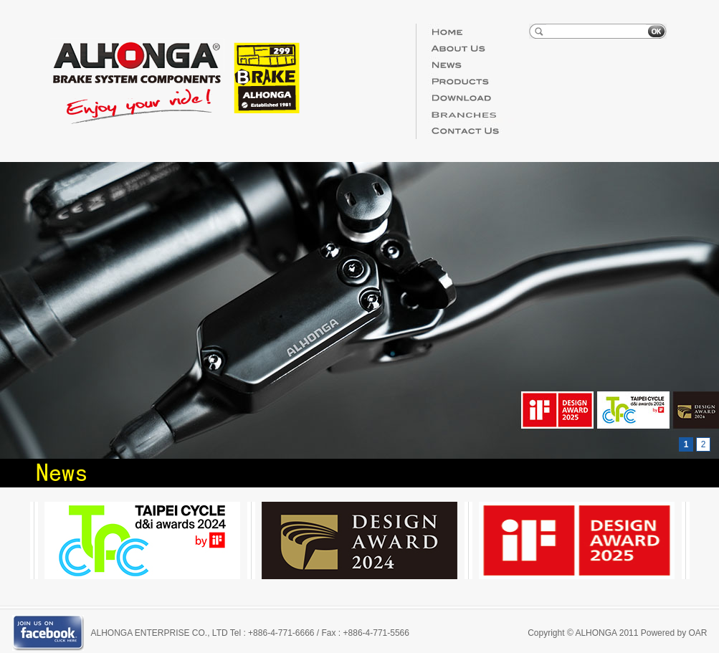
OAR (697, 633)
